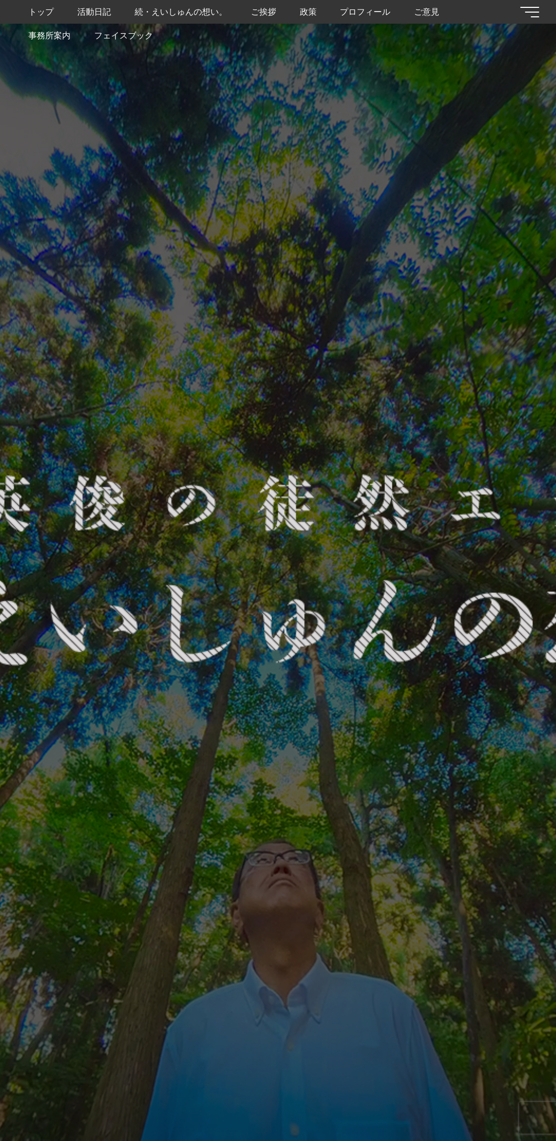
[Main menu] (529, 12)
